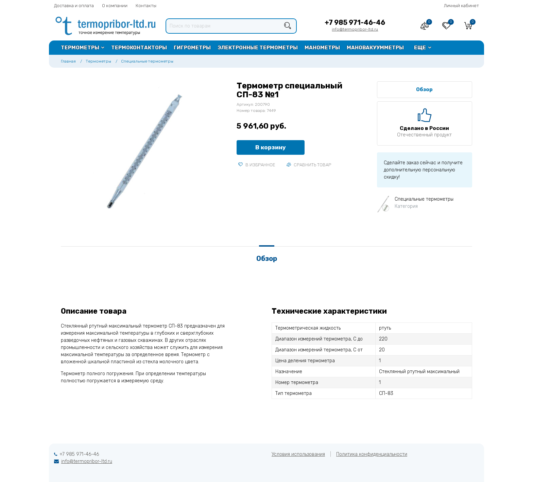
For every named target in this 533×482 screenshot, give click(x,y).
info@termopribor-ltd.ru (355, 29)
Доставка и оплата (74, 5)
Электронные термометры (258, 48)
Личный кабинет (461, 5)
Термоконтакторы (139, 48)
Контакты (146, 5)
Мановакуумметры (375, 48)
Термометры (80, 48)
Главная (68, 61)
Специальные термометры (147, 61)
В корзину (270, 147)
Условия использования (298, 454)
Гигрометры (192, 48)
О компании (114, 5)
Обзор (424, 89)
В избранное (256, 164)
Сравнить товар (309, 164)
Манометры (322, 48)
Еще (420, 48)
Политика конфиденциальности (371, 454)
